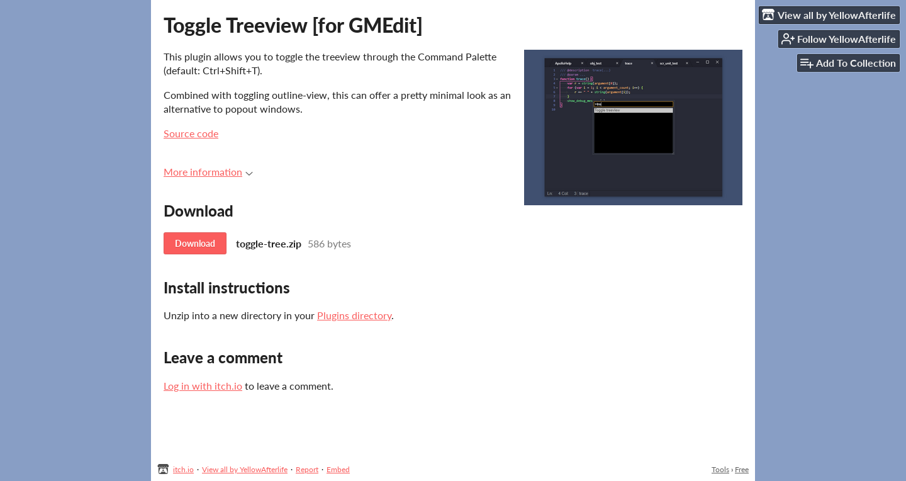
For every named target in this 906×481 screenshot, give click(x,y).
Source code (191, 133)
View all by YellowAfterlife (245, 469)
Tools (720, 469)
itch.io (183, 469)
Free (742, 469)
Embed (338, 469)
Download (195, 243)
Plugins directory (354, 315)
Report (307, 469)
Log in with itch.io (203, 386)
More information (208, 172)
